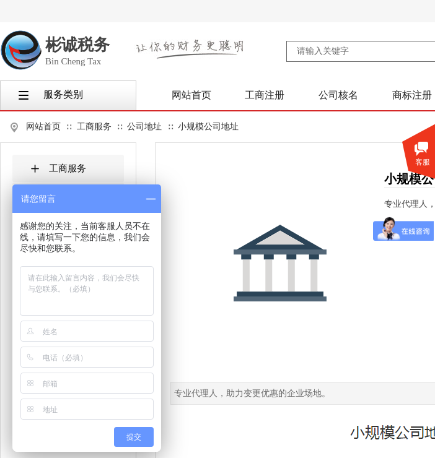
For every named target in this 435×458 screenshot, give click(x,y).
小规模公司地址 (208, 126)
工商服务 (94, 126)
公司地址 (144, 126)
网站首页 (43, 126)
